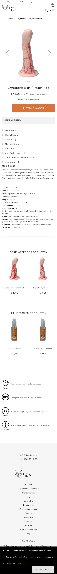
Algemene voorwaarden (28, 489)
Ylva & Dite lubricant (43, 349)
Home (10, 19)
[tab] (28, 166)
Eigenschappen (9, 188)
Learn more (21, 563)
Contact (28, 484)
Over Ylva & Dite (28, 541)
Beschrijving (8, 166)
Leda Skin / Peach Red (14, 288)
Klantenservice (28, 493)
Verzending (28, 501)
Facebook (28, 521)
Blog (28, 533)
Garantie (28, 513)
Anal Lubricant (14, 349)
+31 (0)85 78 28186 (28, 459)
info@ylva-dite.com (28, 455)
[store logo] (14, 8)
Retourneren (28, 505)
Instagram (28, 517)
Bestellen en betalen (28, 509)
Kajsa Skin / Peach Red (42, 288)
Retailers (28, 525)
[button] (52, 5)
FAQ (28, 497)
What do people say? (29, 529)
